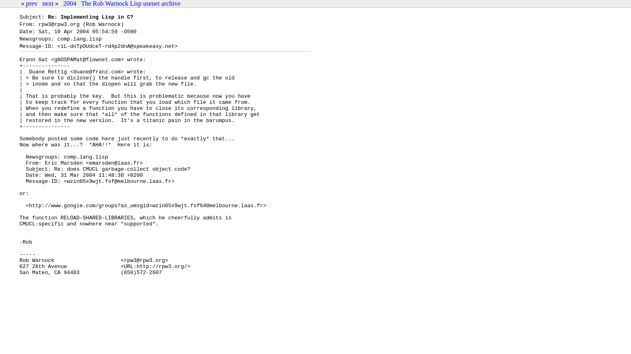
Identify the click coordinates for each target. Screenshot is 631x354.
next (48, 3)
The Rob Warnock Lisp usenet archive (130, 3)
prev (31, 3)
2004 (69, 3)
